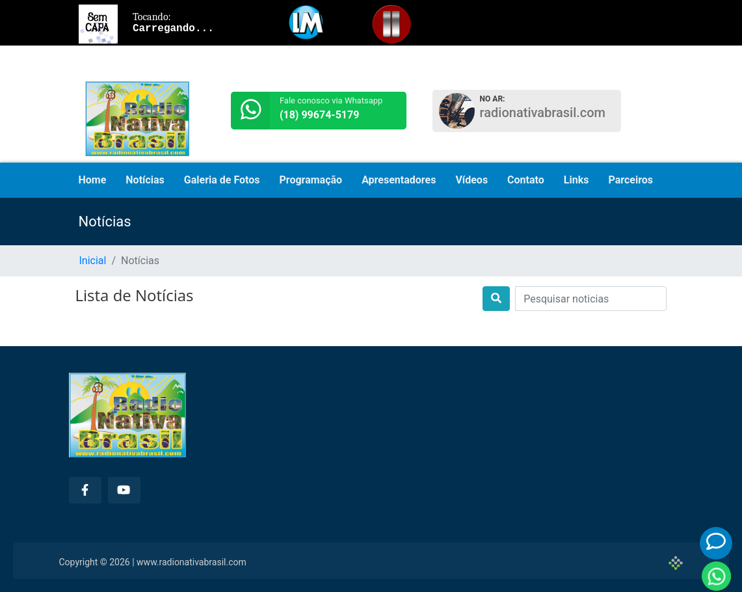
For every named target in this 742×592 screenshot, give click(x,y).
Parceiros (630, 180)
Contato (525, 180)
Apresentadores (399, 180)
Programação (311, 180)
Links (576, 180)
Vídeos (471, 180)
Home (93, 180)
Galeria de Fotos (222, 180)
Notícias (145, 180)
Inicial (93, 260)
